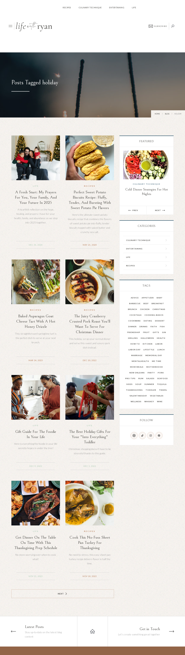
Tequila (162, 384)
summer (149, 384)
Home (157, 114)
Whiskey (149, 401)
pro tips (130, 378)
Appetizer (148, 298)
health (161, 338)
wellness (136, 401)
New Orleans (137, 373)
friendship (133, 332)
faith (153, 326)
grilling (133, 338)
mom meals (136, 367)
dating (148, 321)
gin (164, 332)
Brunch (132, 309)
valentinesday (138, 396)
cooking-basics (154, 315)
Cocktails (136, 315)
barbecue (135, 303)
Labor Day (134, 349)
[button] (133, 210)
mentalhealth (140, 361)
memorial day (153, 355)
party (151, 373)
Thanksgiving (134, 390)
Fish (162, 326)
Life (36, 186)
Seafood (162, 378)
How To (135, 344)
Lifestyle (148, 349)
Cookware (134, 321)
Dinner (132, 326)
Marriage (137, 355)
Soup (138, 384)
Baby (159, 298)
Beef (146, 303)
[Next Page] (62, 593)
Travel (163, 390)
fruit (146, 332)
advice (135, 298)
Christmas (158, 309)
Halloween (147, 338)
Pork (161, 373)
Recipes (89, 186)
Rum (140, 378)
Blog (167, 114)
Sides (129, 384)
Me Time (156, 361)
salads (150, 378)
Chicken (145, 309)
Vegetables (157, 396)
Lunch (161, 349)
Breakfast (158, 303)
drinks (143, 326)
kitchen (147, 344)
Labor (159, 344)
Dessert (160, 321)
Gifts (156, 332)
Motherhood (154, 367)
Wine (160, 401)
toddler (151, 390)
